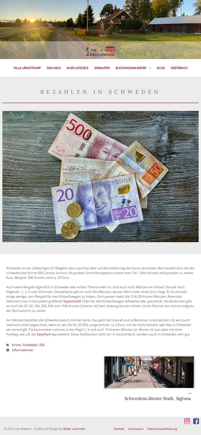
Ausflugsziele (77, 68)
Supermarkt (72, 301)
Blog (161, 68)
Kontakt (119, 429)
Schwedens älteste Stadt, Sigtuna (157, 398)
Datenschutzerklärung (162, 429)
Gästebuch (179, 68)
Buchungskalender (135, 68)
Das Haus (54, 68)
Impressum (135, 429)
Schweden (30, 345)
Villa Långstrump (27, 68)
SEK (42, 345)
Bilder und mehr (74, 429)
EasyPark (43, 334)
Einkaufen (102, 68)
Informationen (22, 350)
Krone (16, 345)
